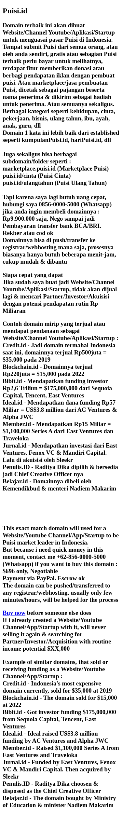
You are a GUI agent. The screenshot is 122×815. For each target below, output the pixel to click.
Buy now (14, 612)
